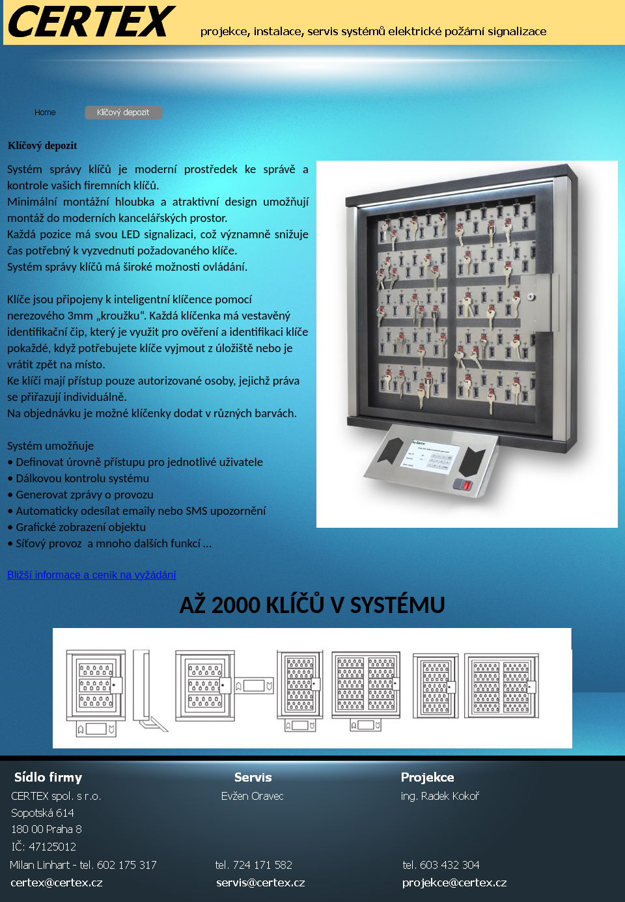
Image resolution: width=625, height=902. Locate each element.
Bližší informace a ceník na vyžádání (91, 575)
